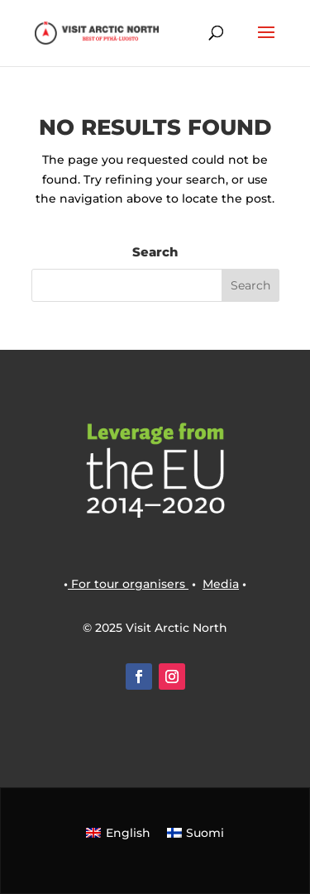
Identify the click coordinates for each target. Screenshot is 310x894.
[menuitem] (118, 832)
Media (221, 583)
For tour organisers (128, 583)
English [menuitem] (128, 832)
